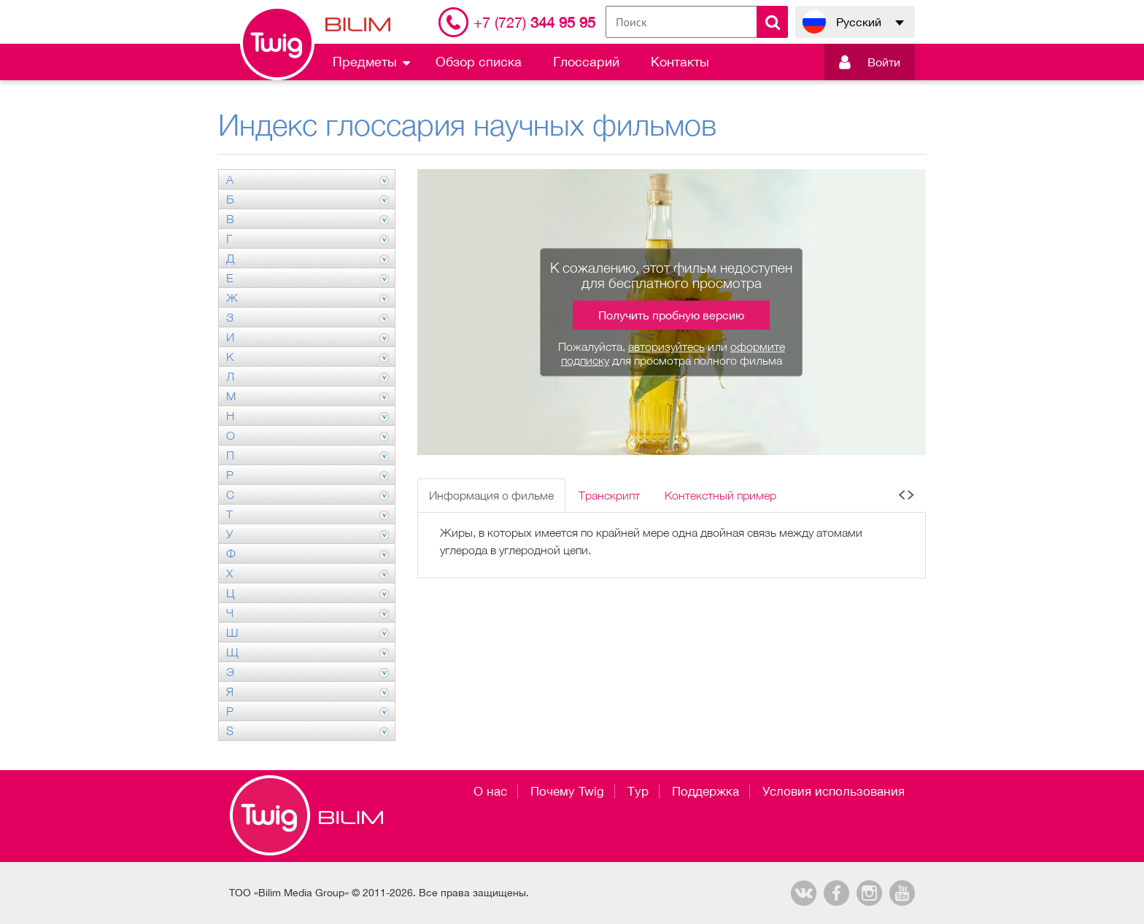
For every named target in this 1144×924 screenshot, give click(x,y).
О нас (490, 791)
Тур (638, 791)
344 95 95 (534, 22)
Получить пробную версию (671, 315)
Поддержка (705, 791)
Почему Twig (567, 791)
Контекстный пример (720, 495)
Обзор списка (479, 61)
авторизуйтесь (666, 346)
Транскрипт (609, 495)
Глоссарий (586, 61)
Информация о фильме (491, 495)
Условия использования (833, 791)
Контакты (680, 61)
